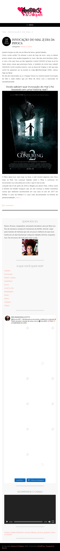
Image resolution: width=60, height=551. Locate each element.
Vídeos (7, 306)
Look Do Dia (9, 288)
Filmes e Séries (26, 47)
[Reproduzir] (7, 522)
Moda (6, 295)
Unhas (6, 299)
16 (6, 39)
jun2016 (6, 42)
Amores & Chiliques (17, 546)
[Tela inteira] (53, 522)
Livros (6, 285)
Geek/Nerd (8, 281)
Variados (7, 302)
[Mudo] (49, 522)
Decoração (8, 274)
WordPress (41, 546)
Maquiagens (8, 292)
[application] (30, 509)
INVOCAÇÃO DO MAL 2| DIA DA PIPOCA (33, 41)
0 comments (9, 205)
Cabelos (7, 271)
